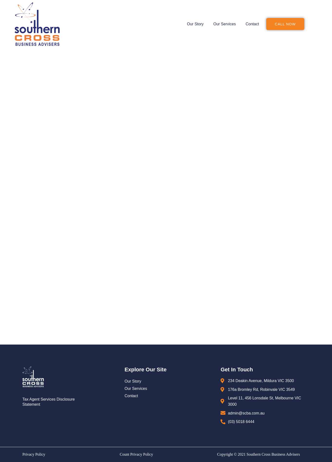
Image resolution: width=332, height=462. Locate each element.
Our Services (224, 24)
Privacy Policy (33, 454)
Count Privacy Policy (136, 454)
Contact (252, 24)
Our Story (195, 24)
